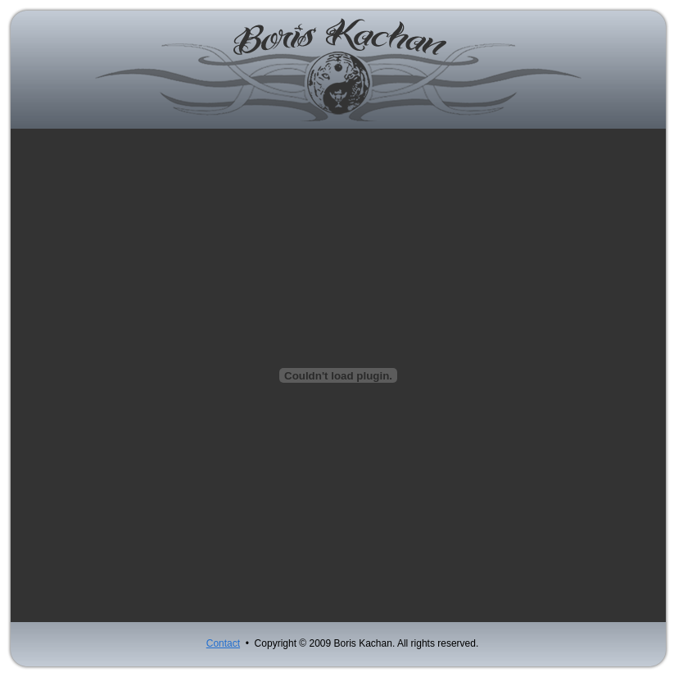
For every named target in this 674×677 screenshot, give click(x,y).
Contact (223, 643)
